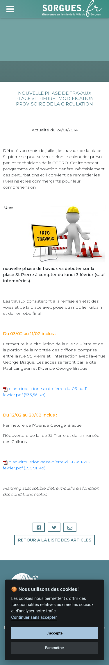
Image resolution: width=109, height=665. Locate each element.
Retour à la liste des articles (54, 540)
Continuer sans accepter (34, 617)
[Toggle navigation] (10, 8)
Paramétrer (54, 648)
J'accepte (55, 633)
